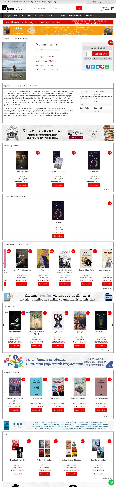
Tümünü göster (107, 189)
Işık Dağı (80, 332)
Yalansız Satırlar (15, 332)
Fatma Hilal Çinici (58, 337)
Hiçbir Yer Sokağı (22, 171)
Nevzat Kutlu (101, 275)
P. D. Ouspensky (101, 337)
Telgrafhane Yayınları (101, 277)
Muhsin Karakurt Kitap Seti (71, 460)
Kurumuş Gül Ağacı (101, 398)
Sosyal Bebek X (58, 332)
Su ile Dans (94, 171)
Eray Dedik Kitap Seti (58, 171)
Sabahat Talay (57, 275)
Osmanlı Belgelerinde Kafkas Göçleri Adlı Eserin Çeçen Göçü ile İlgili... (79, 272)
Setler (6, 434)
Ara (78, 8)
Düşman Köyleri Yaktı (101, 270)
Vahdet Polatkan (79, 275)
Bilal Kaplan (79, 337)
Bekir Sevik (98, 465)
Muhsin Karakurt (71, 465)
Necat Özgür (17, 465)
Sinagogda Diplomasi (57, 398)
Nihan (58, 270)
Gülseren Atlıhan (36, 275)
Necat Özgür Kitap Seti (18, 460)
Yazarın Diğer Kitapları (12, 146)
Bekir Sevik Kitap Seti (98, 460)
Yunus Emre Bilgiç (14, 337)
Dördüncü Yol (101, 332)
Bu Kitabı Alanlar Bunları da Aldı (15, 196)
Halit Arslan (36, 337)
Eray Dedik (22, 177)
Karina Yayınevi (22, 179)
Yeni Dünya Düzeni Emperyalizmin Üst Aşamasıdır (15, 272)
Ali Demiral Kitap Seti (44, 460)
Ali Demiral (44, 465)
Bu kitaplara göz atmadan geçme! (16, 244)
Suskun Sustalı (36, 398)
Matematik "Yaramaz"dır (79, 398)
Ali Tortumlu (15, 275)
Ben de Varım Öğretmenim (36, 270)
